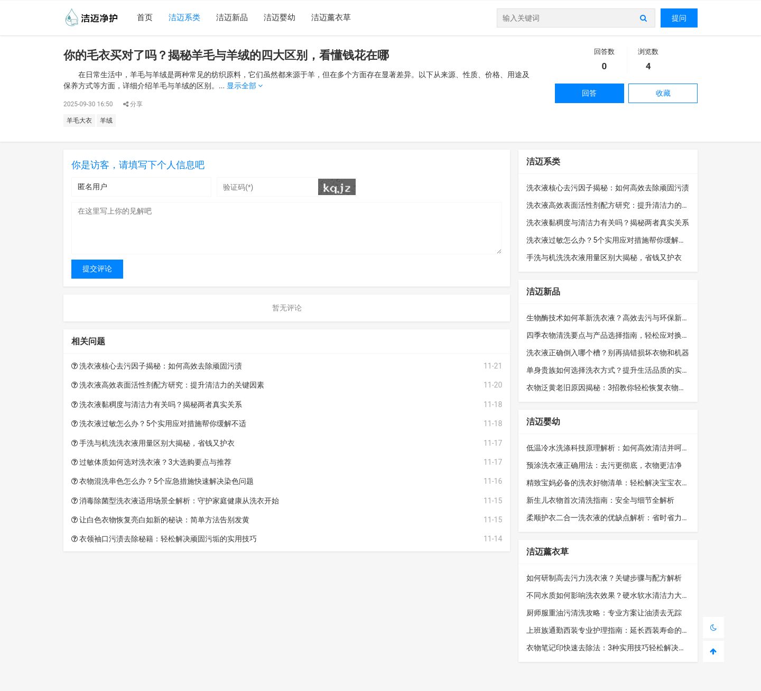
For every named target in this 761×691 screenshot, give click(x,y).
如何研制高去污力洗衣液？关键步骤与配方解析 (604, 578)
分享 (133, 104)
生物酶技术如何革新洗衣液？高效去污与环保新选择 (611, 318)
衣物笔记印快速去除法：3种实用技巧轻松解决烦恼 (609, 647)
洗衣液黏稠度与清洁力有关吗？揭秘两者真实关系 (156, 404)
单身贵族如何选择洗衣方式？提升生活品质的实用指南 (615, 370)
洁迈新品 (232, 17)
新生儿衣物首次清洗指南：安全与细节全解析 (600, 500)
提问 (679, 18)
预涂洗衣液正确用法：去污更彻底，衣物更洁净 (604, 465)
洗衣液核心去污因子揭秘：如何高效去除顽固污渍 (156, 366)
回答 (589, 93)
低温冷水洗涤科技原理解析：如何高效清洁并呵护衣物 (615, 448)
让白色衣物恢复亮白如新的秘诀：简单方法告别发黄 (160, 519)
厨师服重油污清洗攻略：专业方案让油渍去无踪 (604, 613)
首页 (145, 17)
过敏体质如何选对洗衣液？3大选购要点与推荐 (151, 462)
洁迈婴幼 (279, 17)
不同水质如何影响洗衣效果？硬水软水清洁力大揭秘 (611, 595)
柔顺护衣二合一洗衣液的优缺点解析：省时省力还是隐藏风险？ (630, 517)
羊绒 (106, 120)
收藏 (663, 93)
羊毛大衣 (79, 120)
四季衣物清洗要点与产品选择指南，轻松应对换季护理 (615, 335)
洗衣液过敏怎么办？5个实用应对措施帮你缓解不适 (158, 423)
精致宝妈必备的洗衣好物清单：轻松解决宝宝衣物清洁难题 (622, 482)
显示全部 (245, 85)
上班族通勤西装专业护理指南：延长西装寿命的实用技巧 (618, 630)
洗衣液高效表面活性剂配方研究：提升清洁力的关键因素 (167, 385)
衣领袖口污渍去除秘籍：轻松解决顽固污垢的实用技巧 (164, 539)
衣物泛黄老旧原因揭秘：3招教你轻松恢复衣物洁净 (609, 387)
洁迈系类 (184, 17)
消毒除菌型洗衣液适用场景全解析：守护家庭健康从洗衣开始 (175, 500)
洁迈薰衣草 (331, 17)
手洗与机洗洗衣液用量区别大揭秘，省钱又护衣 (153, 443)
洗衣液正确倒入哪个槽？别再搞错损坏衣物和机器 (607, 352)
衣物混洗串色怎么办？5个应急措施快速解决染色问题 (162, 481)
